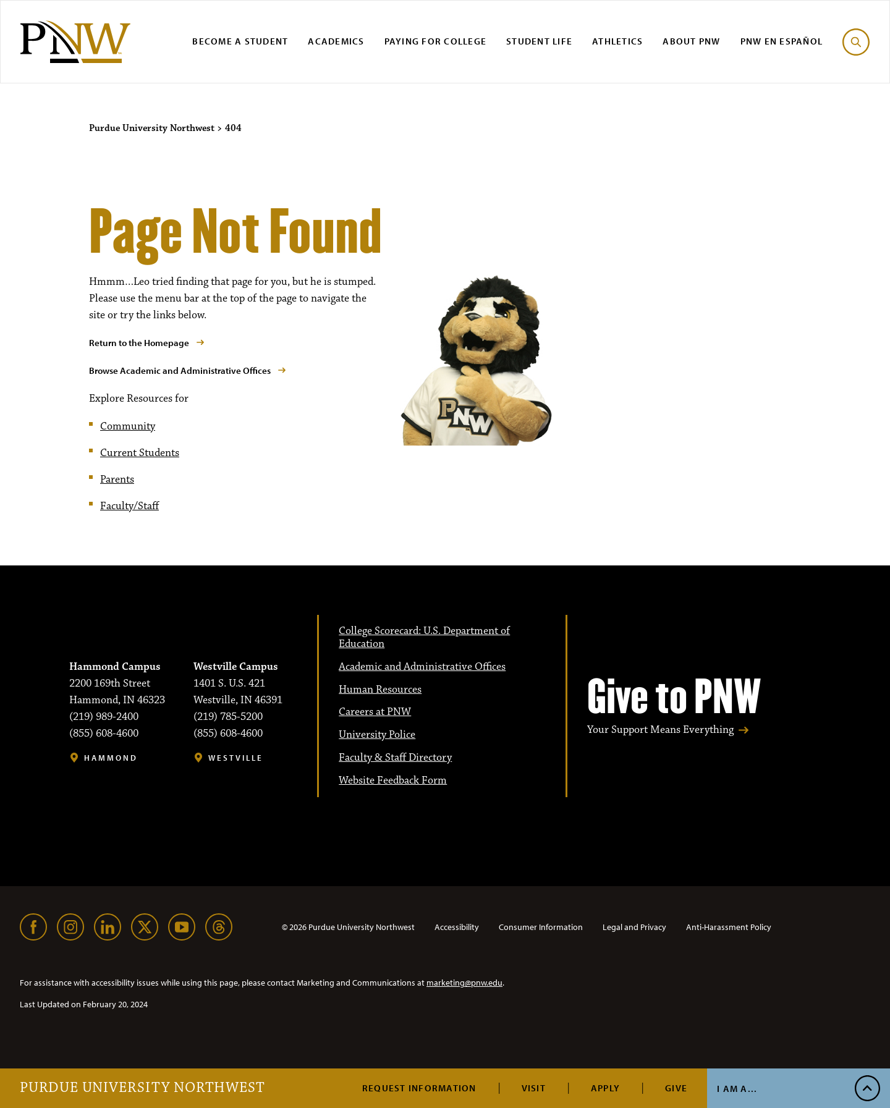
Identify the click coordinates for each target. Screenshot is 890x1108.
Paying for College (435, 41)
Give (676, 1088)
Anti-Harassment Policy (728, 926)
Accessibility (456, 926)
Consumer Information (541, 926)
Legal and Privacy (634, 926)
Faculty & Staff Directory (395, 757)
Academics (336, 41)
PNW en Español (781, 41)
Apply (605, 1088)
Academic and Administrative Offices (422, 667)
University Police (377, 735)
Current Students (139, 453)
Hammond (111, 758)
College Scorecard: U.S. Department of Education (424, 637)
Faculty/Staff (129, 506)
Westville (235, 758)
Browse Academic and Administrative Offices (180, 370)
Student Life (539, 41)
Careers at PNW (375, 712)
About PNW (691, 41)
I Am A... (737, 1088)
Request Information (419, 1088)
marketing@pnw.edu (464, 982)
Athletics (617, 41)
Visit (534, 1088)
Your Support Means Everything (660, 730)
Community (127, 426)
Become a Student (240, 41)
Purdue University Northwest (142, 1088)
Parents (117, 479)
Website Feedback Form (393, 780)
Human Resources (380, 689)
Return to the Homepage (139, 343)
